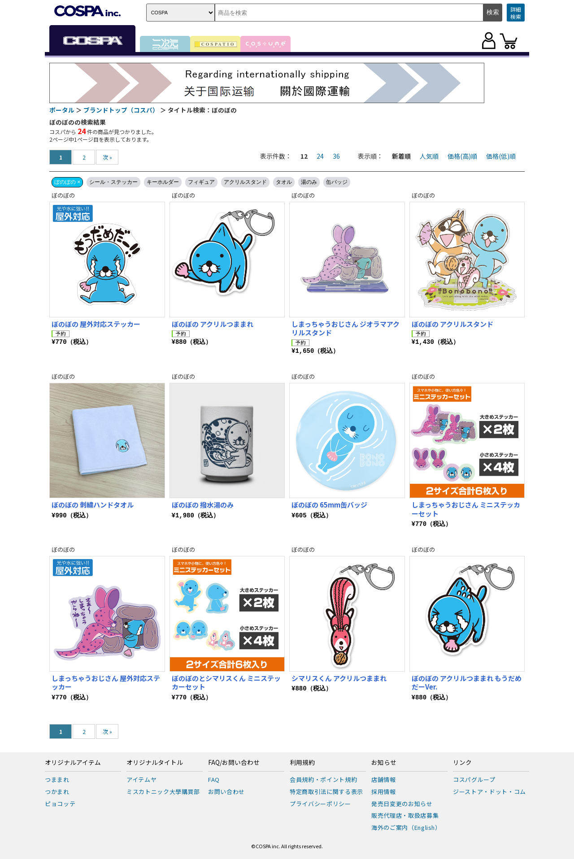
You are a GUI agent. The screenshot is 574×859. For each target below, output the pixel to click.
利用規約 (302, 763)
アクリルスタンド (245, 182)
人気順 (429, 156)
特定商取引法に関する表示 (326, 791)
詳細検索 (515, 12)
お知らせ (383, 763)
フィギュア (201, 182)
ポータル (61, 109)
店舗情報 (383, 779)
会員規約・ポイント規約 (323, 779)
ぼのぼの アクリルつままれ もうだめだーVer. (467, 682)
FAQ (214, 779)
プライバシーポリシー (320, 803)
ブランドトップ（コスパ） (121, 109)
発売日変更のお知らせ (402, 803)
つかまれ (57, 791)
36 (336, 156)
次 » (107, 157)
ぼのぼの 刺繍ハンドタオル (93, 504)
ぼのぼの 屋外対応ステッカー (96, 324)
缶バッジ (337, 182)
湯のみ (309, 182)
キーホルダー (163, 182)
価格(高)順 (462, 156)
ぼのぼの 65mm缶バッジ (329, 504)
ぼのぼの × (67, 182)
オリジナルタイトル (154, 763)
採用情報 (383, 791)
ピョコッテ (60, 803)
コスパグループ (474, 779)
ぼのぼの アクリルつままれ (212, 324)
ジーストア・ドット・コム (489, 791)
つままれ (57, 779)
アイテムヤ (141, 779)
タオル (284, 182)
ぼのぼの (63, 195)
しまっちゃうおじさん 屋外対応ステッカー (106, 682)
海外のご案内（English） (406, 827)
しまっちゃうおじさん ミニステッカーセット (466, 509)
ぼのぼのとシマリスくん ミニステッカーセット (226, 682)
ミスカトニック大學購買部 (163, 791)
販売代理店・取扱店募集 (405, 815)
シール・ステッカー (113, 182)
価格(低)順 (501, 156)
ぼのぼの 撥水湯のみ (203, 504)
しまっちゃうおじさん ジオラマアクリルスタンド (345, 328)
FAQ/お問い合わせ (234, 763)
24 (320, 156)
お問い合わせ (226, 791)
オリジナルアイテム (73, 763)
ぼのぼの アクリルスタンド (452, 324)
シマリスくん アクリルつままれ (342, 678)
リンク (462, 763)
